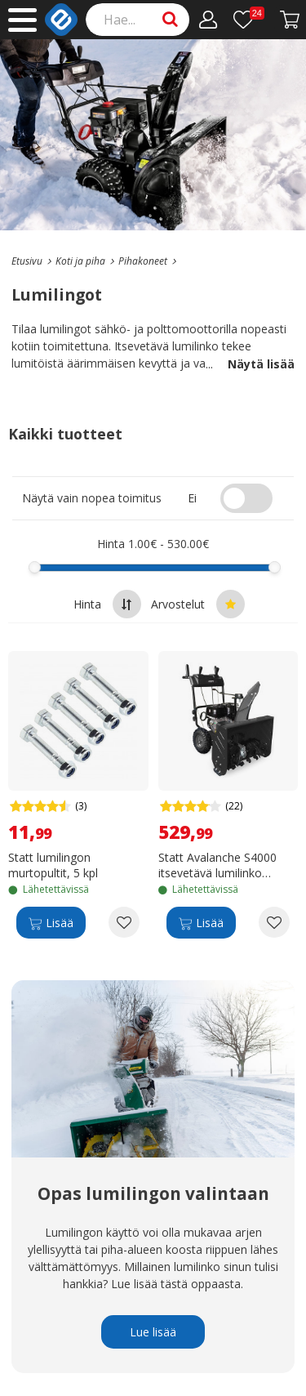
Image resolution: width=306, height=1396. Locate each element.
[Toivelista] (249, 19)
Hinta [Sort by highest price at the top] (107, 604)
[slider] (35, 567)
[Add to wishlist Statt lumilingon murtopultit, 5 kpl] (124, 922)
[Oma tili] (208, 19)
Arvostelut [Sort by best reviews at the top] (198, 604)
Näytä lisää (250, 364)
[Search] (138, 19)
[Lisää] (51, 922)
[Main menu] (22, 20)
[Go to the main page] (26, 261)
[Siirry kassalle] (290, 19)
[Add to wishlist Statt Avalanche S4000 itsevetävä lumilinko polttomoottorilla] (274, 922)
